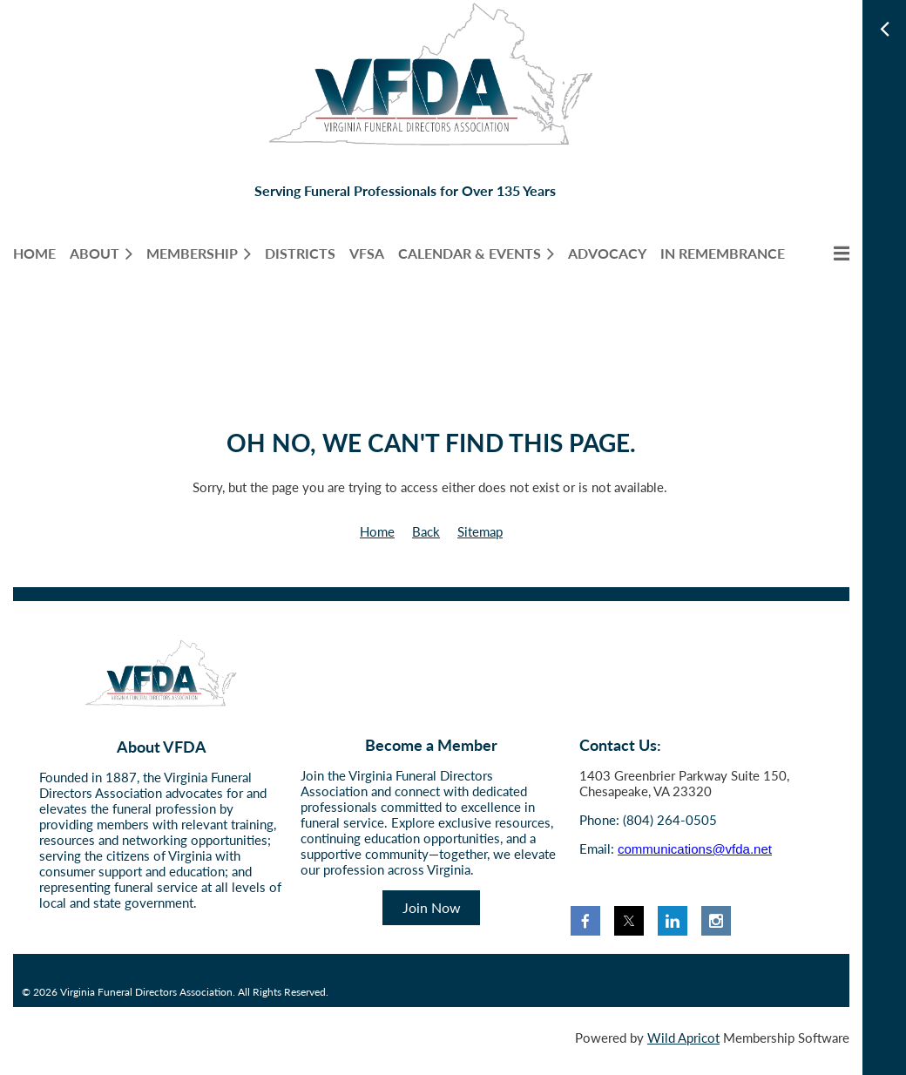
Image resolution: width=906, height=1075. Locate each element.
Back (426, 531)
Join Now (431, 907)
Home (377, 531)
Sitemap (480, 531)
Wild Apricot (683, 1037)
